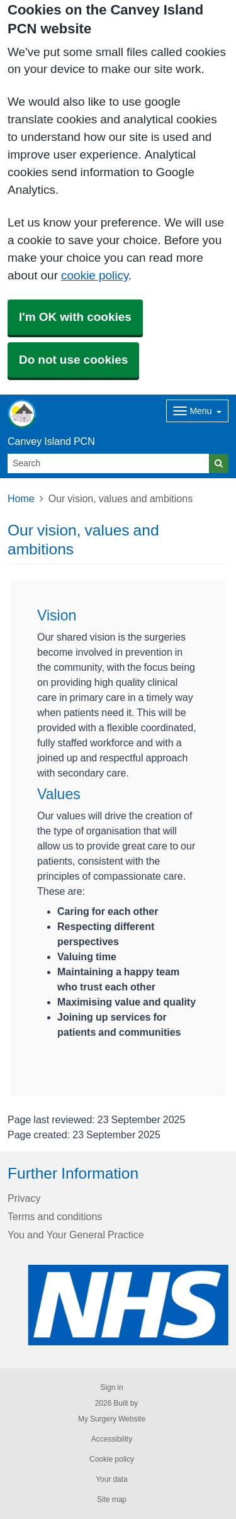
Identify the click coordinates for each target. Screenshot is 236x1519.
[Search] (109, 463)
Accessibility (111, 1439)
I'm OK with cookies (75, 317)
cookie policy (94, 275)
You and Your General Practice (76, 1235)
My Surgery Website (111, 1419)
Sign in (111, 1387)
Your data (112, 1479)
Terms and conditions (55, 1216)
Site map (111, 1499)
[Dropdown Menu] (197, 411)
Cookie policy (111, 1459)
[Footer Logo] (128, 1305)
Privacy (24, 1198)
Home (21, 498)
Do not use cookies (73, 360)
